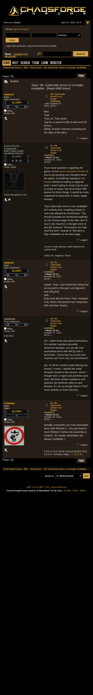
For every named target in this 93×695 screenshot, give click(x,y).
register (24, 29)
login (15, 29)
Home (6, 63)
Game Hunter (12, 145)
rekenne (9, 94)
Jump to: (49, 476)
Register (55, 63)
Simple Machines (58, 487)
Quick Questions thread (72, 171)
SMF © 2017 (44, 487)
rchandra (9, 403)
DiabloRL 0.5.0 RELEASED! (16, 55)
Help (15, 63)
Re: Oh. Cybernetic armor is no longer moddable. (53, 150)
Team (35, 63)
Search (25, 63)
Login (44, 63)
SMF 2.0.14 (32, 487)
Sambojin (9, 318)
